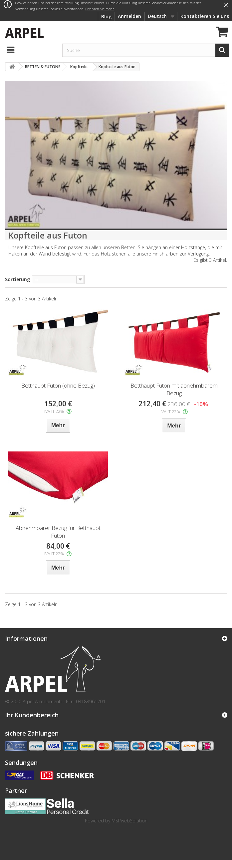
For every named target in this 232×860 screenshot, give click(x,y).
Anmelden (129, 16)
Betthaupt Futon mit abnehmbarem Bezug (174, 389)
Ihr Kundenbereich (32, 715)
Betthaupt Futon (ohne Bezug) (58, 385)
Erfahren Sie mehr (99, 9)
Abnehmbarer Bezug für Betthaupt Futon (58, 531)
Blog (106, 16)
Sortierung (17, 279)
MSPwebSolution (129, 820)
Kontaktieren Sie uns (204, 16)
